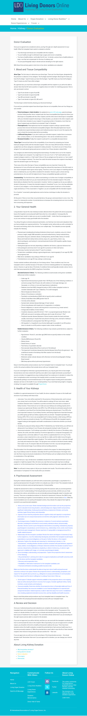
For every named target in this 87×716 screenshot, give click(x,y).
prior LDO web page (56, 112)
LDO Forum (31, 682)
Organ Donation (45, 18)
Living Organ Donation (17, 688)
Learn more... (66, 698)
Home (14, 18)
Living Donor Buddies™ (23, 22)
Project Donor (43, 384)
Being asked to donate (24, 652)
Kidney (21, 29)
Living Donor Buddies (34, 686)
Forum (65, 22)
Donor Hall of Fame (34, 702)
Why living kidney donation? (26, 650)
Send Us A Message (17, 691)
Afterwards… (21, 659)
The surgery (21, 656)
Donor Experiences (48, 22)
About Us (27, 18)
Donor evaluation (23, 654)
